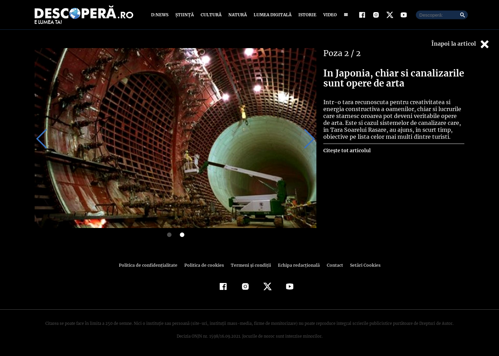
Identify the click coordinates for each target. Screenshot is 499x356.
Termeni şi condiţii (249, 265)
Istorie (306, 14)
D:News (160, 14)
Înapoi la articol (461, 44)
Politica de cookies (205, 265)
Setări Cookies (361, 265)
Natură (237, 14)
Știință (185, 14)
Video (328, 14)
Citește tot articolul (346, 150)
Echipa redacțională (296, 265)
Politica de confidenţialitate (151, 265)
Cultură (211, 14)
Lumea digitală (271, 14)
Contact (332, 265)
